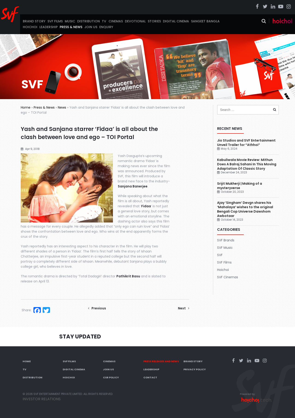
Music (70, 21)
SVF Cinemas (227, 277)
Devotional (135, 21)
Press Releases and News (161, 361)
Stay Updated (80, 336)
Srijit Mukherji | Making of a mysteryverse (239, 185)
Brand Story (34, 21)
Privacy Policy (194, 369)
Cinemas (116, 21)
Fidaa (146, 206)
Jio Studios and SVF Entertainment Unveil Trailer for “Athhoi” (246, 142)
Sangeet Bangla (205, 21)
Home (25, 107)
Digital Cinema (176, 21)
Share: (27, 310)
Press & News (71, 27)
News (62, 107)
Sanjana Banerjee (133, 186)
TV (104, 21)
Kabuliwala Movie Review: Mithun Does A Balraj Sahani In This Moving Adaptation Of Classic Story (246, 164)
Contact (150, 377)
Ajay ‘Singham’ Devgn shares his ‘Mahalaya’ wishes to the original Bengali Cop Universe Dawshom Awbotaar (245, 209)
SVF (220, 255)
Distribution (88, 21)
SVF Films (55, 21)
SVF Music (225, 247)
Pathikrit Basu (128, 276)
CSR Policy (111, 377)
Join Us (90, 27)
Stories (154, 21)
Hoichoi (30, 27)
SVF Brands (225, 240)
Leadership (48, 27)
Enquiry (106, 27)
